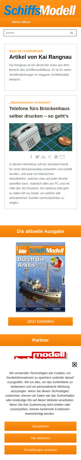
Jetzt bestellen (40, 321)
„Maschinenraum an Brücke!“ (30, 102)
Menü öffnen (21, 22)
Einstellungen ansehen (40, 450)
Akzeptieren (40, 426)
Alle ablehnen (40, 438)
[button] (74, 364)
